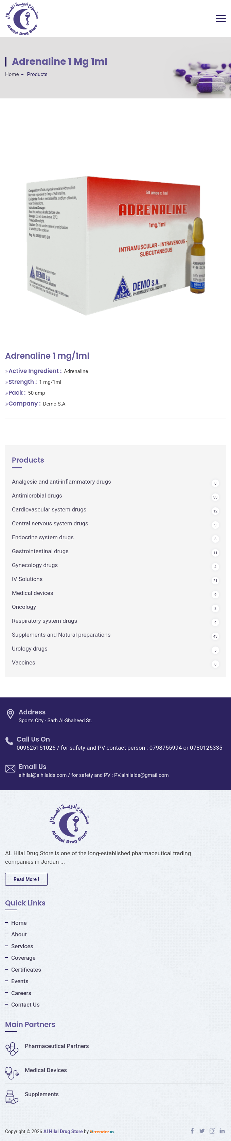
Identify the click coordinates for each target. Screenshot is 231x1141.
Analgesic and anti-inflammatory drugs (61, 481)
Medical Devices (36, 1070)
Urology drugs (30, 648)
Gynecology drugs (35, 565)
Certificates (26, 969)
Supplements (32, 1094)
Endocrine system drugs (43, 537)
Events (20, 981)
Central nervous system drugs (50, 523)
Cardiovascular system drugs (49, 509)
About (19, 934)
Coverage (23, 957)
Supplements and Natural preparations (61, 634)
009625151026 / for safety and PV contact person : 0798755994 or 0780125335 (120, 747)
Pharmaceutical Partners (47, 1046)
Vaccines (23, 662)
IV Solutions (27, 579)
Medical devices (32, 593)
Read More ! (26, 879)
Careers (21, 993)
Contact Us (25, 1004)
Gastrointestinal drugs (40, 551)
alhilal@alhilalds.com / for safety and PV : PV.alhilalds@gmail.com (94, 775)
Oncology (24, 606)
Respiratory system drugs (44, 620)
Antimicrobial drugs (37, 495)
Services (22, 946)
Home (12, 74)
